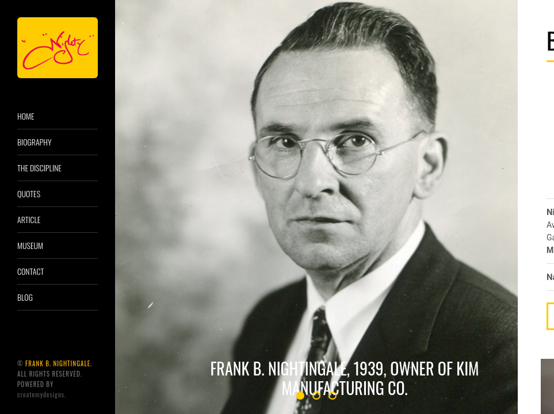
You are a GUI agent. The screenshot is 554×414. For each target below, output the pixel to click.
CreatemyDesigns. (41, 394)
